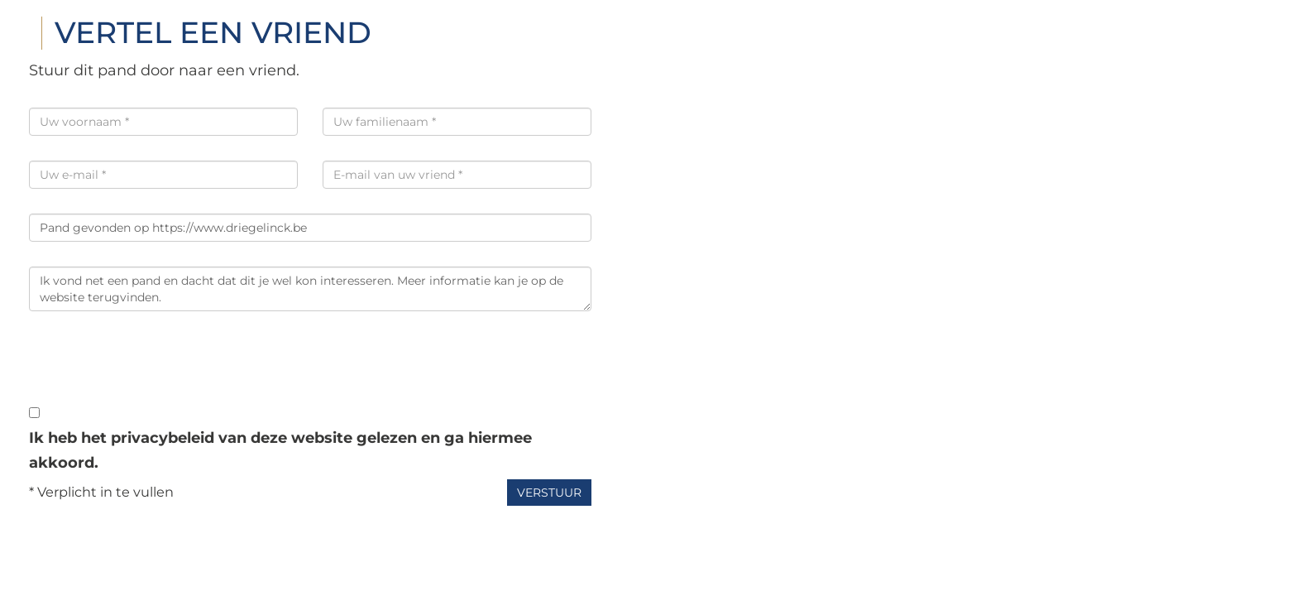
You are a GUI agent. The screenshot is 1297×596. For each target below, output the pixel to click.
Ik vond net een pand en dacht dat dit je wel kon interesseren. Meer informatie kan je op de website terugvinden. (310, 289)
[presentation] (154, 368)
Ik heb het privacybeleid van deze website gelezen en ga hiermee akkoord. (280, 450)
